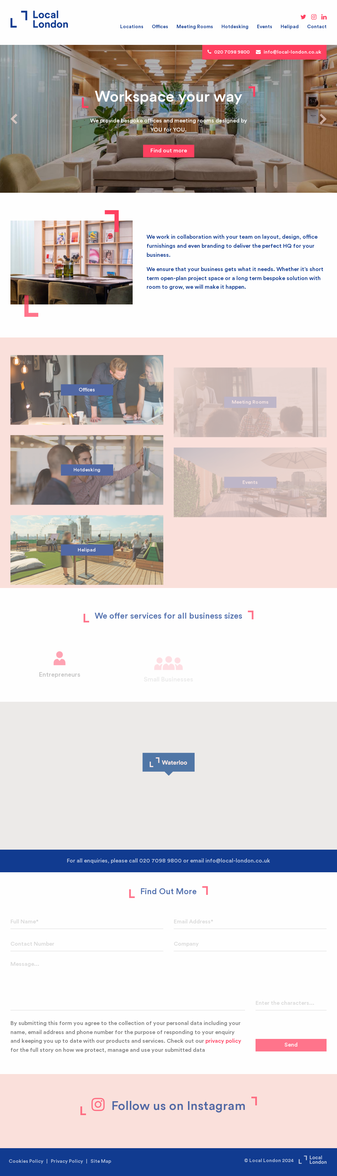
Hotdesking (235, 26)
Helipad (290, 26)
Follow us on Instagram (169, 1106)
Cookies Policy (26, 1161)
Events (264, 26)
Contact (317, 26)
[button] (168, 764)
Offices (160, 26)
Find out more (168, 150)
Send (291, 1045)
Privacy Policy (67, 1161)
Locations (131, 26)
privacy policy (223, 1041)
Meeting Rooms (195, 26)
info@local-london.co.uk (237, 861)
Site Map (101, 1161)
